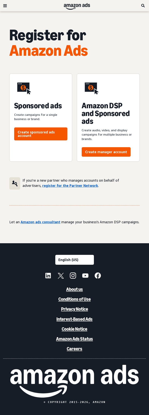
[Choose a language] (74, 260)
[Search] (143, 5)
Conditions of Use (74, 299)
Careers (74, 348)
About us (74, 289)
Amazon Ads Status (74, 339)
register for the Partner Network (70, 185)
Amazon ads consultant (40, 222)
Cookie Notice (74, 329)
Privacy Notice (74, 309)
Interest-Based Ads (74, 319)
